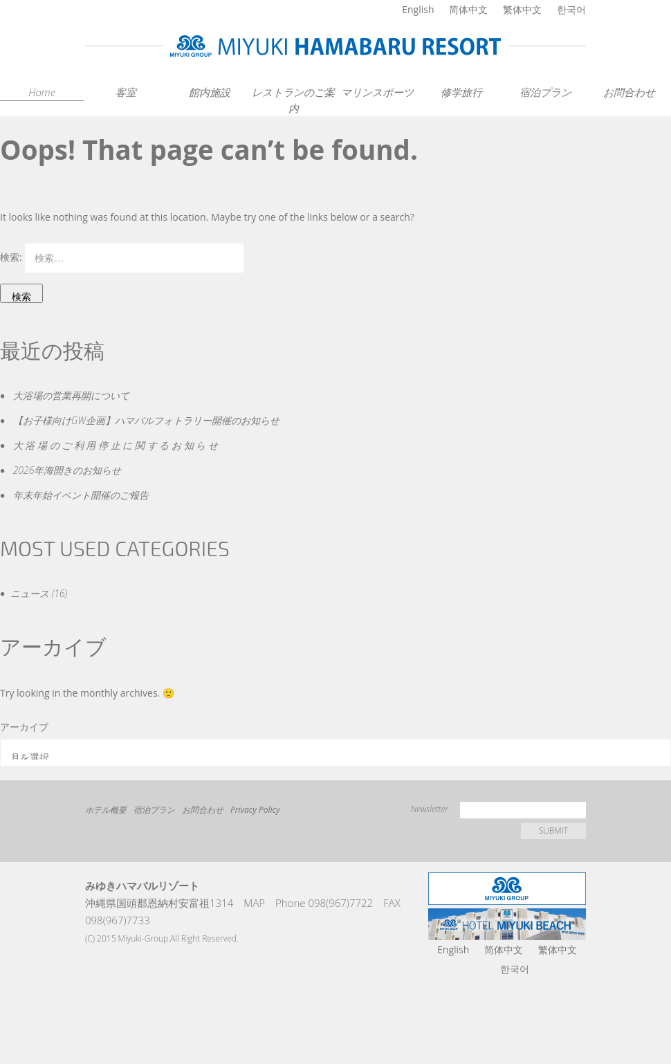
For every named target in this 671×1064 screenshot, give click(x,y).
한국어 (571, 9)
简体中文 (468, 9)
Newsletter (429, 809)
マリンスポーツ (377, 92)
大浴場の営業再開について (71, 395)
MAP (254, 903)
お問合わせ (629, 92)
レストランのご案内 (293, 100)
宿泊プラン (545, 92)
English (418, 9)
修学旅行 (461, 92)
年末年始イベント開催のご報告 (81, 495)
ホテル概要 (106, 810)
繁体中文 (522, 9)
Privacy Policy (255, 810)
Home (41, 92)
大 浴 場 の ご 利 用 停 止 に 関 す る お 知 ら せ (115, 445)
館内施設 (209, 92)
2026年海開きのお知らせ (67, 470)
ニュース (29, 593)
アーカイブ (24, 726)
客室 (126, 92)
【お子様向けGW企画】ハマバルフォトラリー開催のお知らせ (146, 420)
